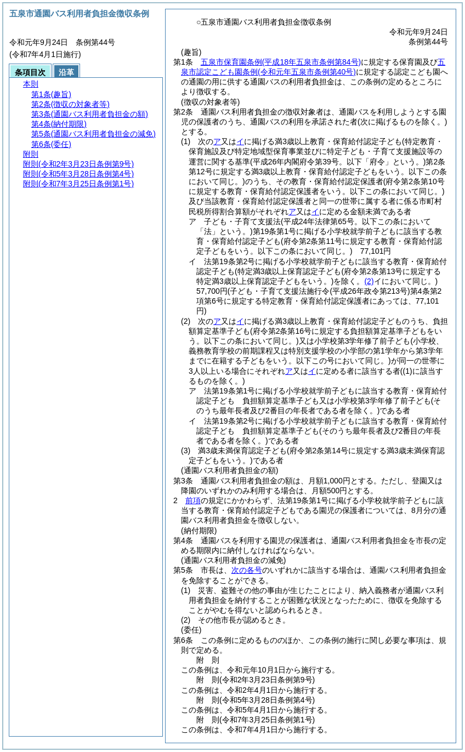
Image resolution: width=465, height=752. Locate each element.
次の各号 (246, 570)
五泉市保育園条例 (281, 62)
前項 (193, 500)
